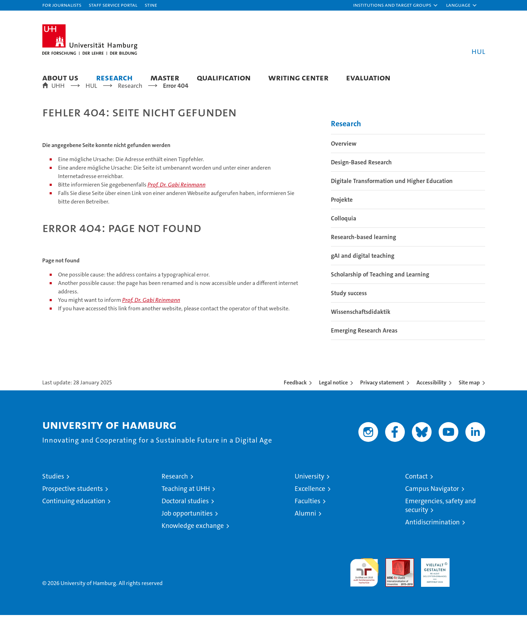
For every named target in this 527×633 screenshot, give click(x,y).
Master (164, 77)
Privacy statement (382, 400)
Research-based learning (363, 255)
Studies (53, 494)
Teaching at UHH (186, 506)
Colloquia (343, 236)
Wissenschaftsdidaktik (360, 330)
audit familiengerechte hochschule (364, 587)
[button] (395, 5)
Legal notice (333, 400)
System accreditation (471, 583)
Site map (469, 400)
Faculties (307, 519)
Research (114, 77)
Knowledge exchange (193, 543)
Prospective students (72, 506)
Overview (344, 161)
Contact (416, 494)
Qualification (224, 77)
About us (60, 77)
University (309, 494)
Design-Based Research (361, 180)
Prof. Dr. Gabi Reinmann (177, 202)
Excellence (310, 506)
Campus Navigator (432, 506)
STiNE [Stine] (151, 4)
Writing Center (298, 77)
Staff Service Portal (113, 4)
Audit (392, 580)
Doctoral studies (185, 519)
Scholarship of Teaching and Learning (380, 292)
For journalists (61, 4)
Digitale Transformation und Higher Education (392, 199)
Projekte (342, 217)
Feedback (295, 400)
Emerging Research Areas (364, 348)
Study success (349, 311)
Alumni (305, 531)
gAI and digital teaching (362, 274)
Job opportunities (187, 531)
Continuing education (73, 519)
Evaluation (368, 77)
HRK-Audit (433, 580)
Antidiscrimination (432, 540)
